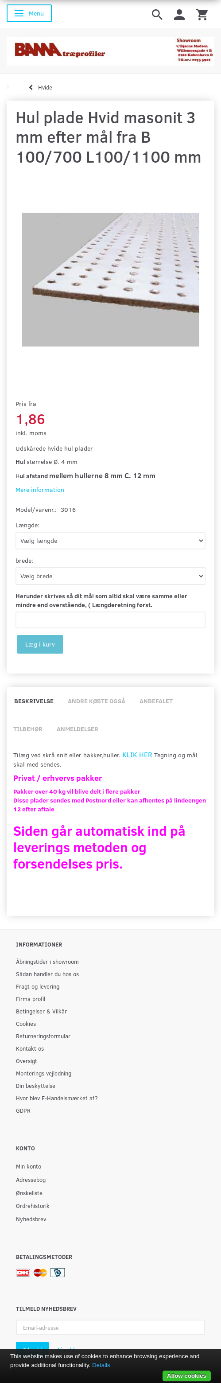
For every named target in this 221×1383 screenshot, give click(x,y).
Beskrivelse (34, 701)
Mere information (40, 489)
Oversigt (26, 1060)
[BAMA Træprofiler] (110, 48)
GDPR (23, 1110)
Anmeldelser (77, 729)
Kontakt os (30, 1048)
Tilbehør (28, 729)
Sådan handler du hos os (47, 974)
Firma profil (30, 998)
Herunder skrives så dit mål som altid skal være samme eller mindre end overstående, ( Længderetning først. (101, 600)
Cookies (26, 1023)
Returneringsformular (43, 1036)
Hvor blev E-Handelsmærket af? (57, 1098)
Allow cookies (186, 1375)
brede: (24, 560)
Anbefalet (156, 701)
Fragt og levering (37, 986)
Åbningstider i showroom (47, 961)
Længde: (27, 525)
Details (101, 1365)
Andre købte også (96, 701)
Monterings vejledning (43, 1073)
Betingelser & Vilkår (41, 1011)
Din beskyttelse (35, 1085)
